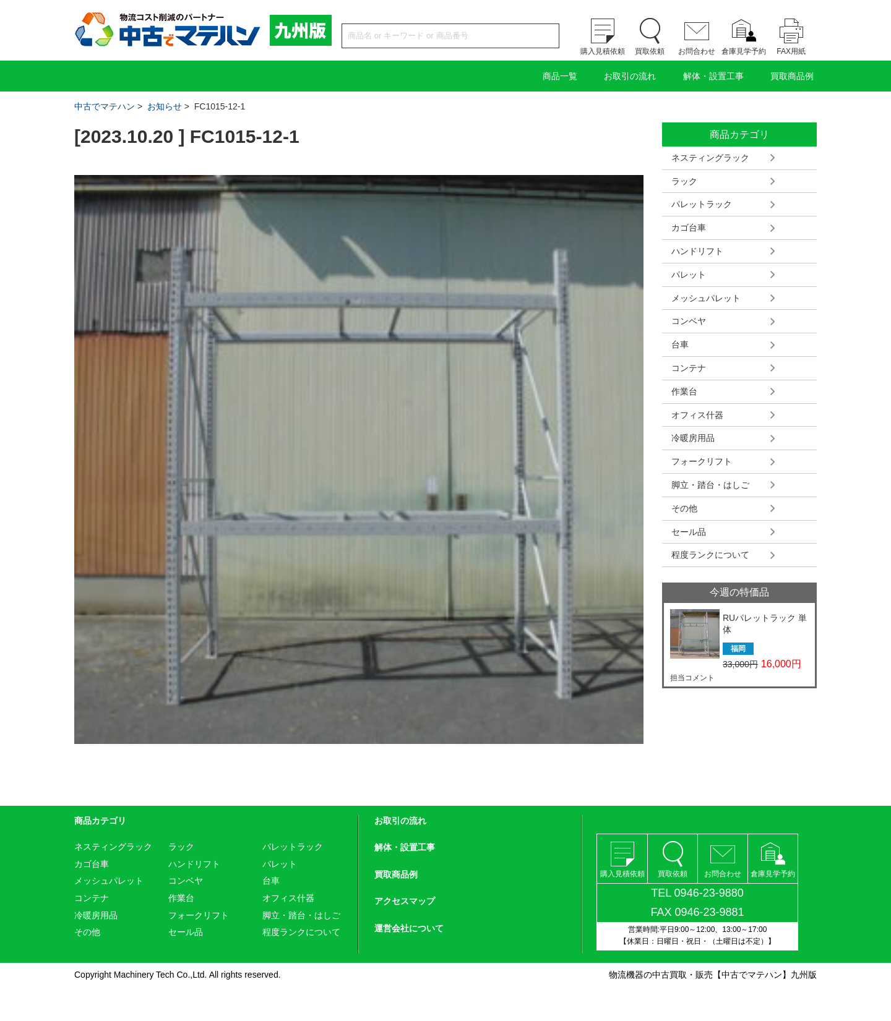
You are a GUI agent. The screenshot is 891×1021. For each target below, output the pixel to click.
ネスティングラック (710, 158)
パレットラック (701, 204)
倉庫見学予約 (743, 51)
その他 (684, 508)
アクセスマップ (404, 901)
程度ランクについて (710, 555)
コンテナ (688, 368)
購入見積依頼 (602, 51)
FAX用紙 (791, 51)
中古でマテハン (104, 106)
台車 (680, 344)
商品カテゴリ (100, 821)
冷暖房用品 (693, 438)
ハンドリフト (697, 251)
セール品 (688, 532)
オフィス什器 (697, 415)
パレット (688, 275)
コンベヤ (688, 321)
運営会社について (409, 928)
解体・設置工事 (713, 76)
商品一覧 (560, 76)
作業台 (684, 391)
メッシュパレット (706, 298)
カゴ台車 (688, 228)
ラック (684, 181)
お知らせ (164, 106)
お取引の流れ (630, 76)
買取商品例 (792, 76)
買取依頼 (650, 51)
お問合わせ (696, 51)
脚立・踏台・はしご (710, 485)
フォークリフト (701, 461)
